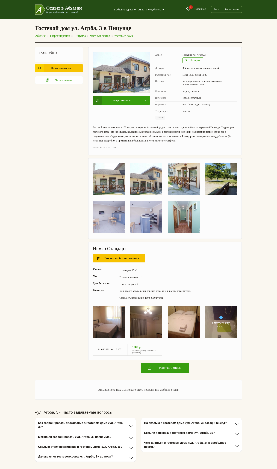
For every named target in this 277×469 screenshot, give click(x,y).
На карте (193, 60)
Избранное (196, 9)
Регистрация (232, 9)
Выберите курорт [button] (125, 9)
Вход (216, 9)
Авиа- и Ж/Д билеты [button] (151, 9)
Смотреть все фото (113, 100)
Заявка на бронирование (118, 258)
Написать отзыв (164, 368)
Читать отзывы (59, 80)
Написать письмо (55, 68)
